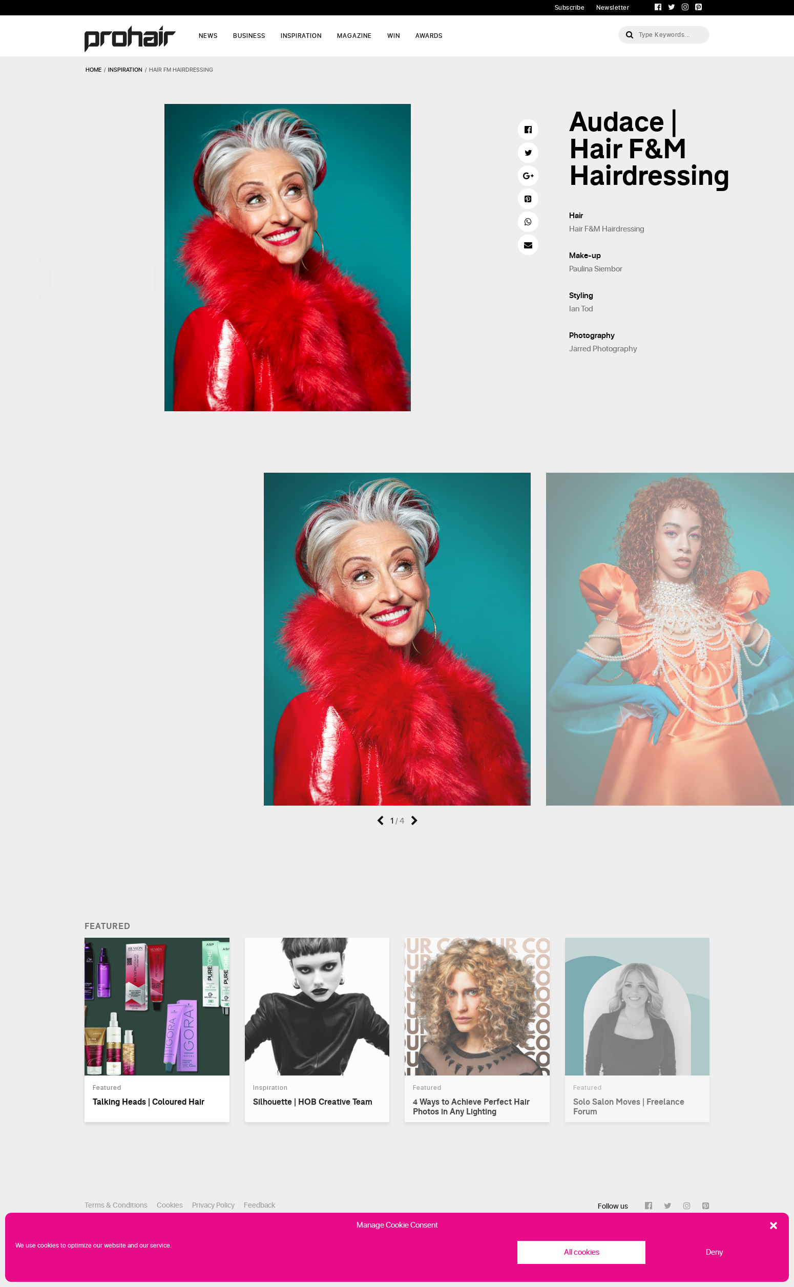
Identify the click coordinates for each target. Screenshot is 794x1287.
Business (249, 35)
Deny (714, 1252)
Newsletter (612, 7)
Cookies (170, 1205)
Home (93, 70)
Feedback (259, 1205)
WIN (393, 35)
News (208, 35)
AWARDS (429, 35)
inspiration (125, 70)
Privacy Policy (213, 1205)
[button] (773, 1225)
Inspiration (301, 35)
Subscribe (570, 7)
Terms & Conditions (116, 1205)
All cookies (581, 1252)
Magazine (354, 35)
